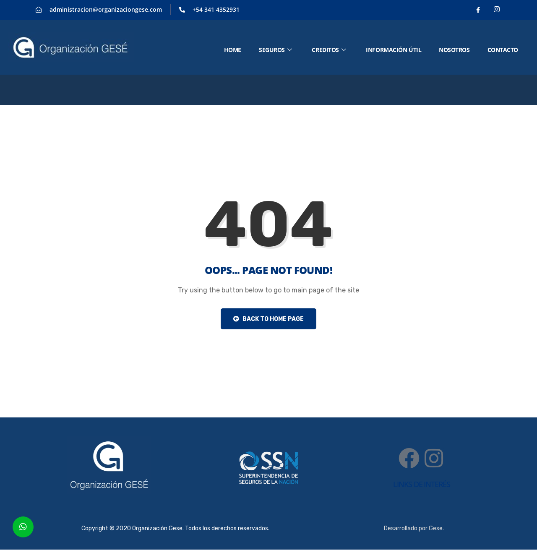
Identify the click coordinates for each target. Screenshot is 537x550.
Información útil (393, 50)
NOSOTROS (454, 50)
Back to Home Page (268, 319)
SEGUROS (275, 50)
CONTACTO (502, 50)
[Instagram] (497, 10)
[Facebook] (478, 10)
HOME (232, 50)
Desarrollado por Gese (413, 528)
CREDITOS (329, 50)
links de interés (421, 484)
